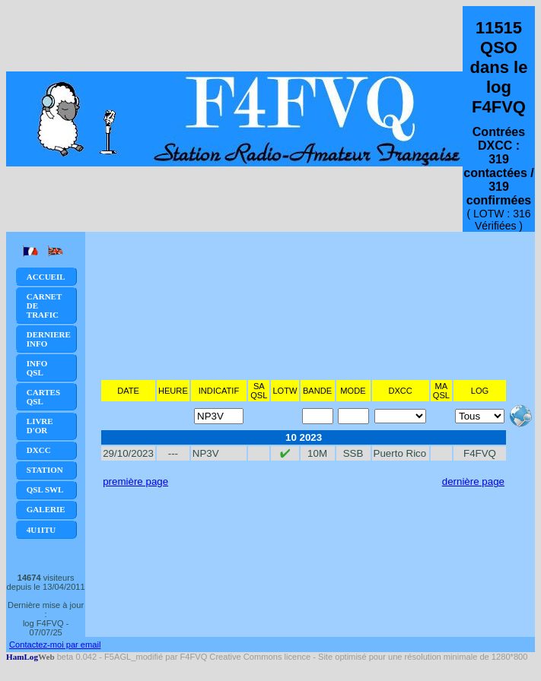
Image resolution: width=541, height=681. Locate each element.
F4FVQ (479, 453)
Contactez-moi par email (54, 644)
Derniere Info (49, 339)
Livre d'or (40, 426)
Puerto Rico (400, 453)
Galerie (46, 509)
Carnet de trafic (44, 305)
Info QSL (37, 368)
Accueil (46, 276)
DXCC (39, 450)
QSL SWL (45, 489)
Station (45, 469)
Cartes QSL (43, 397)
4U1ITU (41, 529)
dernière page (473, 481)
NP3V (206, 453)
